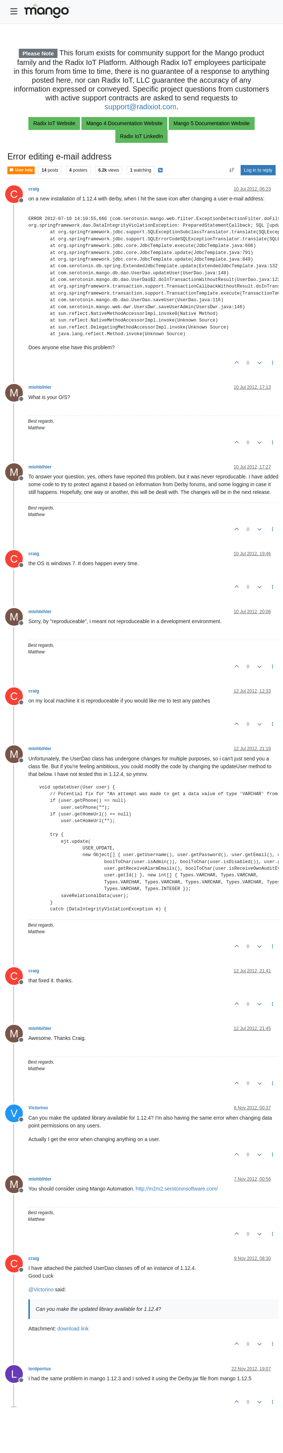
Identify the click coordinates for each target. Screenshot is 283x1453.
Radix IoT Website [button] (54, 123)
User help (21, 170)
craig (33, 189)
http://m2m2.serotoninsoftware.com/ (177, 1189)
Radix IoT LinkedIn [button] (141, 136)
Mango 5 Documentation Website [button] (212, 123)
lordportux (39, 1368)
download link (73, 1329)
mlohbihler (40, 387)
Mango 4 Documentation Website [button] (124, 123)
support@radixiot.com (141, 107)
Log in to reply (258, 170)
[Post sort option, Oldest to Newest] (232, 170)
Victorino (38, 1107)
